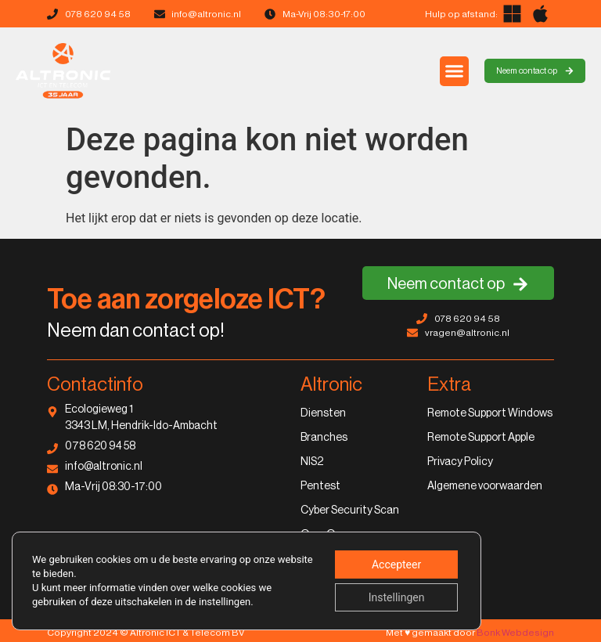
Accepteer (396, 564)
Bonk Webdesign (515, 632)
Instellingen (397, 597)
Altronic (331, 384)
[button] (455, 71)
